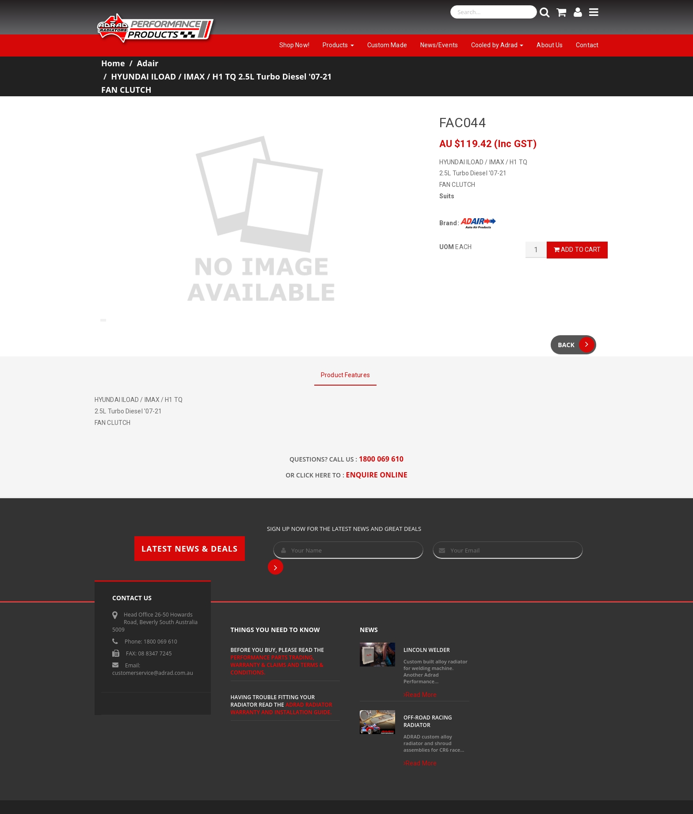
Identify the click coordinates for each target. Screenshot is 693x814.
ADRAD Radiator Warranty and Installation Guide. (281, 708)
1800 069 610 (381, 459)
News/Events (439, 45)
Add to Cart (577, 249)
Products (338, 45)
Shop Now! (294, 45)
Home (113, 63)
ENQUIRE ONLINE (376, 475)
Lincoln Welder (427, 650)
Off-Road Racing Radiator (428, 721)
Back (576, 344)
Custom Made (387, 45)
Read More (420, 694)
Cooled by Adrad (497, 45)
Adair (148, 63)
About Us (550, 45)
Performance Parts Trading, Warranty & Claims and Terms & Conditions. (277, 665)
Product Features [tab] (345, 375)
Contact (587, 45)
